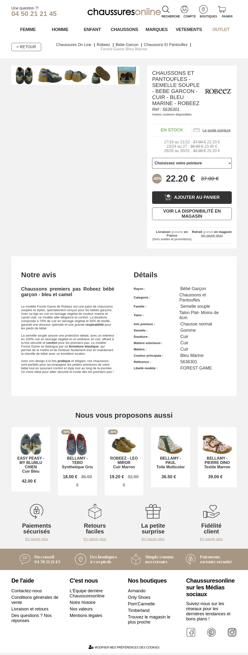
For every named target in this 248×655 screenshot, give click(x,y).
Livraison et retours (29, 610)
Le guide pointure (212, 129)
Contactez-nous (26, 592)
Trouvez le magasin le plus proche (149, 621)
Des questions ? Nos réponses (31, 620)
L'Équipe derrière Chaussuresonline (87, 595)
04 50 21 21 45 (34, 13)
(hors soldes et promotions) (172, 235)
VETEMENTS (188, 29)
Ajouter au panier (192, 197)
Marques (156, 29)
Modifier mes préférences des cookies (124, 649)
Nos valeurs (81, 610)
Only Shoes (139, 599)
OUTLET (220, 29)
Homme (60, 29)
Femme (27, 29)
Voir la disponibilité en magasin (192, 213)
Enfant (92, 29)
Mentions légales (86, 617)
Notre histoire (83, 604)
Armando (137, 592)
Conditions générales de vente (34, 602)
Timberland (138, 612)
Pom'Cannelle (141, 605)
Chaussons (124, 29)
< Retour (26, 47)
